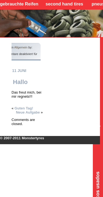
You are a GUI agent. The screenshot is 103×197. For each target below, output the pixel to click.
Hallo (20, 82)
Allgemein (20, 47)
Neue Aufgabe (28, 112)
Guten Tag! (24, 108)
